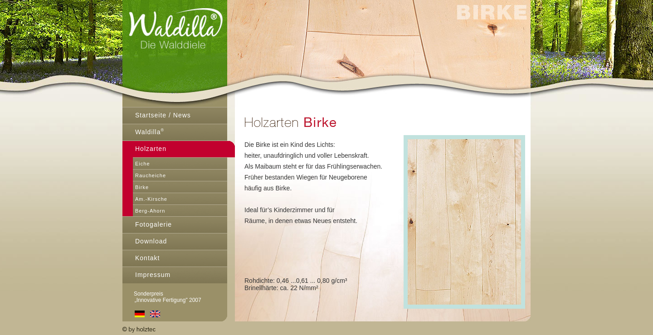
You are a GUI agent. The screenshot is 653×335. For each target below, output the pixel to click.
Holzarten (150, 148)
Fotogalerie (153, 224)
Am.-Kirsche (151, 199)
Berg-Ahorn (150, 211)
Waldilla (149, 132)
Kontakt (147, 258)
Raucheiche (150, 175)
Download (151, 241)
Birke (142, 187)
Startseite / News (163, 115)
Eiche (142, 163)
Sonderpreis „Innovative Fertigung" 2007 (161, 297)
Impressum (153, 274)
